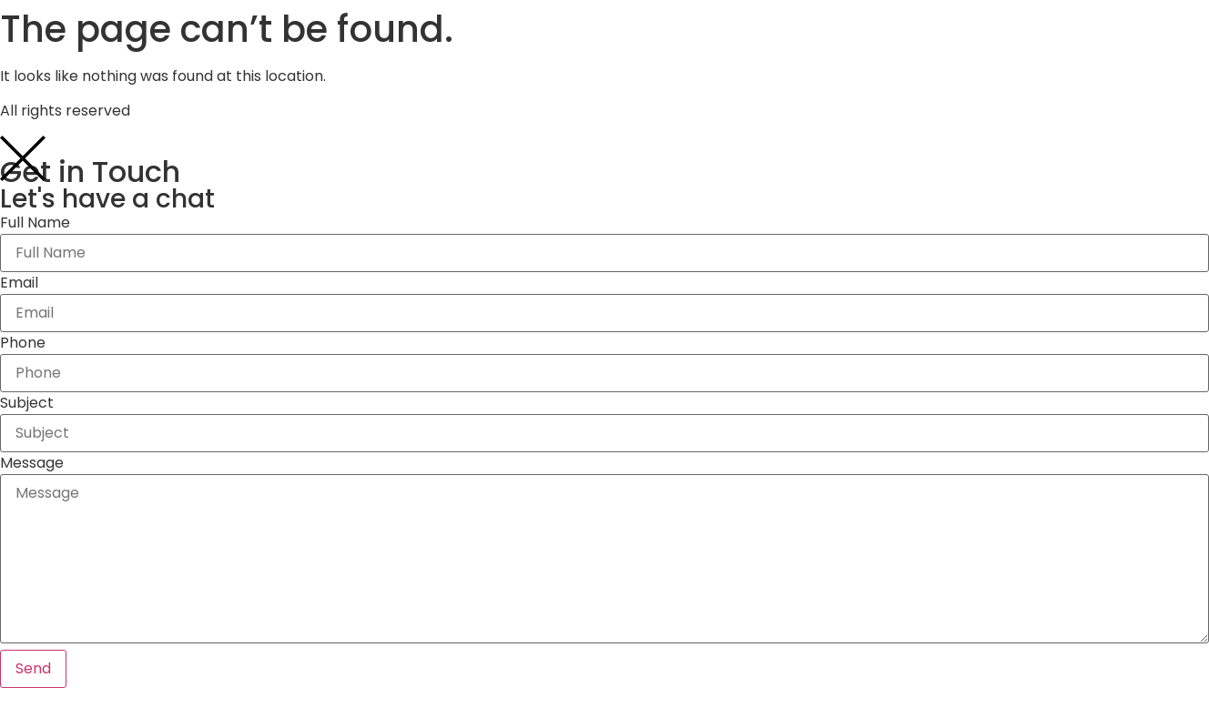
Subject (27, 403)
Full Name (35, 223)
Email (19, 283)
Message (32, 463)
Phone (23, 343)
